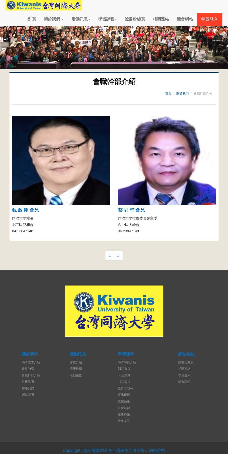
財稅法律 (124, 408)
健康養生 (124, 414)
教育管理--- (125, 388)
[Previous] (109, 255)
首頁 (168, 93)
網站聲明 (28, 394)
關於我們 (54, 19)
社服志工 (124, 421)
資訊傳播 (124, 394)
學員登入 (184, 375)
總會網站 (185, 19)
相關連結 (161, 19)
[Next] (118, 255)
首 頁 (31, 19)
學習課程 (107, 19)
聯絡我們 (28, 388)
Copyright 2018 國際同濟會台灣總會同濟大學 (104, 450)
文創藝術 (124, 401)
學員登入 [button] (209, 19)
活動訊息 (80, 19)
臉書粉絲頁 (135, 19)
